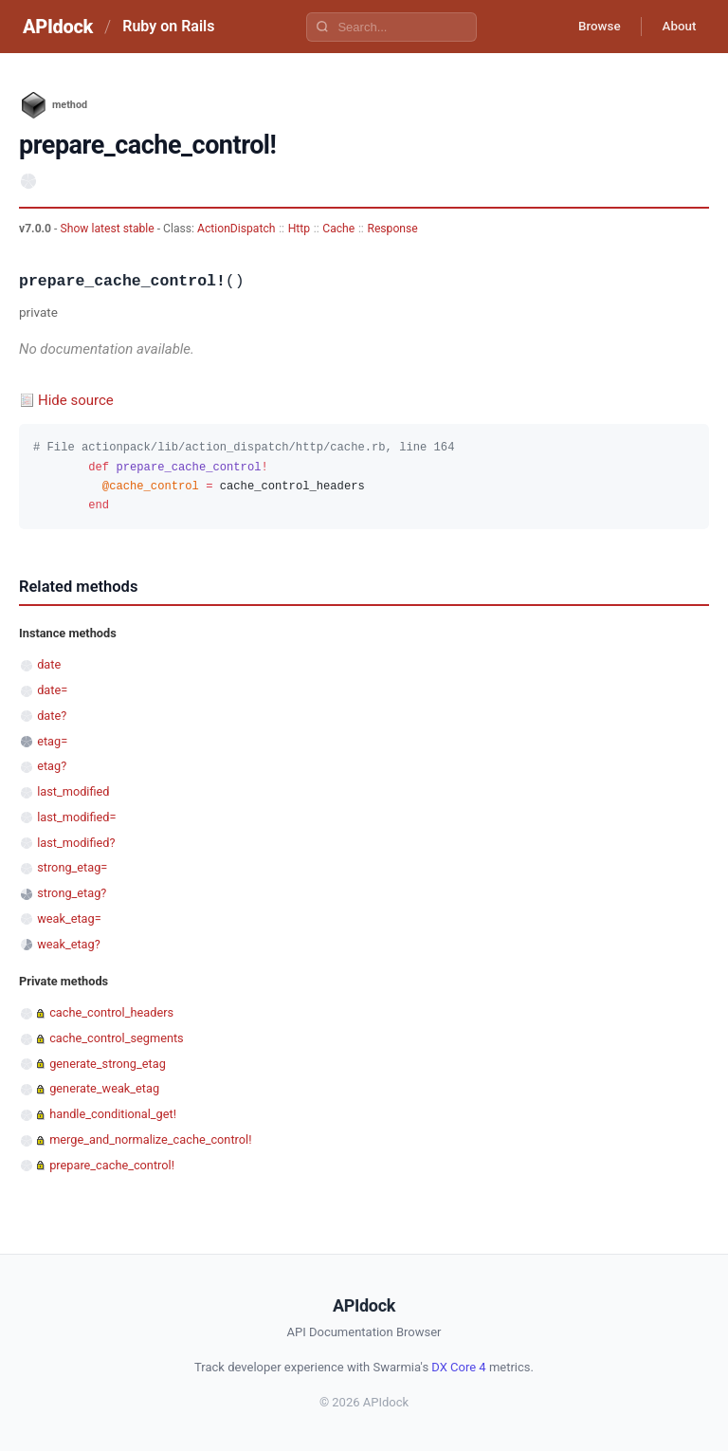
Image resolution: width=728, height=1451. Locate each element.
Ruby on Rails (168, 26)
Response (392, 228)
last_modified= (76, 817)
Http (299, 228)
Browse (590, 26)
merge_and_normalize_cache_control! (150, 1139)
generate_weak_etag (104, 1088)
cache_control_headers (111, 1012)
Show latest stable (108, 228)
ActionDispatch (236, 228)
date (49, 664)
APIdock (58, 26)
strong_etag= (72, 867)
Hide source (76, 400)
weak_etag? (68, 944)
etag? (51, 766)
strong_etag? (71, 893)
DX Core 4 (458, 1367)
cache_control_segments (116, 1038)
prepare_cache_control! (111, 1165)
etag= (52, 741)
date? (51, 715)
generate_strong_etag (107, 1063)
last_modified (73, 791)
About (676, 26)
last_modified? (76, 843)
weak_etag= (69, 918)
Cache (338, 228)
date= (52, 690)
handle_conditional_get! (112, 1114)
